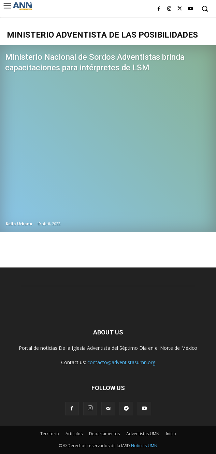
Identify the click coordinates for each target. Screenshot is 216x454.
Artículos (74, 434)
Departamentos (104, 434)
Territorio (49, 434)
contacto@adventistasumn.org (121, 362)
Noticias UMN (144, 446)
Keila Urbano (19, 223)
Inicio (171, 434)
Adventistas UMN (142, 434)
